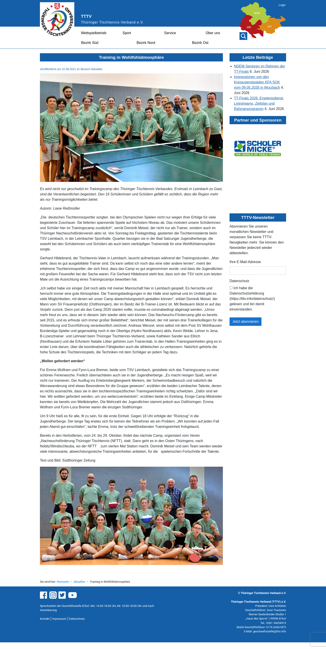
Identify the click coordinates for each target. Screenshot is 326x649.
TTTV (86, 16)
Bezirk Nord (146, 43)
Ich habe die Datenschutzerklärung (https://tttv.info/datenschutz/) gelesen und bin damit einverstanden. (252, 298)
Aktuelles (79, 581)
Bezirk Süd (89, 43)
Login (282, 5)
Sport (127, 33)
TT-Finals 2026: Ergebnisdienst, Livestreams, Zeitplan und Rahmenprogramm (259, 103)
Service (170, 33)
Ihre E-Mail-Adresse (245, 262)
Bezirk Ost (200, 43)
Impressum (59, 618)
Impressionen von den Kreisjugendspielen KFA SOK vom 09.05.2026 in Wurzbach (257, 82)
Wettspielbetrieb (93, 33)
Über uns (213, 33)
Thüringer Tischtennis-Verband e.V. (112, 22)
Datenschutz (239, 281)
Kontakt (45, 618)
